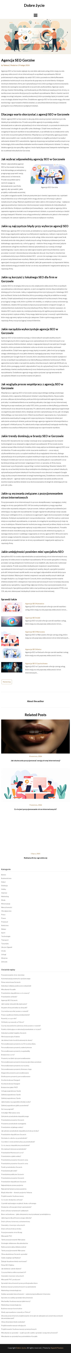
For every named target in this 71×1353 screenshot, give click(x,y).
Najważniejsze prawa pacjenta (12, 1185)
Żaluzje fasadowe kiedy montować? (14, 1261)
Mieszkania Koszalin (8, 989)
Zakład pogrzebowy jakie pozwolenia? (15, 1105)
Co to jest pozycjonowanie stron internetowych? (35, 809)
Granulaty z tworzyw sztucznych (13, 1225)
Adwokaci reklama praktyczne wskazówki (16, 986)
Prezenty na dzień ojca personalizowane (15, 1058)
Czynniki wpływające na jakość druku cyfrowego (18, 1203)
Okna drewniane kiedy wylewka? (13, 1322)
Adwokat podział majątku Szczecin (13, 1033)
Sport (3, 933)
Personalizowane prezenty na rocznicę (15, 1066)
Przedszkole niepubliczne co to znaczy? (15, 993)
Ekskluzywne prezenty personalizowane (15, 1076)
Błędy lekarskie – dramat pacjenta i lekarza (16, 1192)
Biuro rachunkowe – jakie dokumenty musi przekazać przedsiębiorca (25, 1214)
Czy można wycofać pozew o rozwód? (14, 1011)
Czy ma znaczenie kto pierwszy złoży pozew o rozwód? (21, 1026)
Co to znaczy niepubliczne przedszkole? (15, 1145)
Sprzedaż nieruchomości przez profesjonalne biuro (19, 1283)
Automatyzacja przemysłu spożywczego (15, 979)
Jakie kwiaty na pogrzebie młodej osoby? (16, 1102)
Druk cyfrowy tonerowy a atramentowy (15, 1221)
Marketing (7, 682)
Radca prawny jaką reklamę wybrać (13, 1247)
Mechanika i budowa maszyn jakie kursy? (16, 1301)
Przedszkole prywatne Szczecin (12, 1120)
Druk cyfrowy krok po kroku (11, 1229)
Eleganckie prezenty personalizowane (15, 1073)
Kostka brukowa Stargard (10, 1080)
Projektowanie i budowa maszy (12, 1196)
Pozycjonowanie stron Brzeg (11, 1232)
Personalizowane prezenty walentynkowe (16, 1047)
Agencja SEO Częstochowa (36, 663)
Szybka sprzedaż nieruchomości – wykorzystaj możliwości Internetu (25, 1294)
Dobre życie (34, 5)
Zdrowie (4, 962)
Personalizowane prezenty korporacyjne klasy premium (21, 1062)
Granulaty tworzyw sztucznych (12, 1276)
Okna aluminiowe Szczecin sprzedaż (14, 1254)
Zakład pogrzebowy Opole (11, 1095)
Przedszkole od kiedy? (9, 997)
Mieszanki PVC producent (10, 1279)
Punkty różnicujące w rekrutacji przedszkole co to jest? (21, 1029)
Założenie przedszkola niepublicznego (15, 1116)
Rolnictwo (5, 925)
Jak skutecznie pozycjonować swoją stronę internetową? (35, 760)
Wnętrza (4, 958)
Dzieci (3, 882)
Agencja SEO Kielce (33, 649)
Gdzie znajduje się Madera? (11, 1258)
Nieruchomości (6, 907)
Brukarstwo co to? (8, 1055)
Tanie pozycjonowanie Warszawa (13, 1240)
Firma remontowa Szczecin (11, 982)
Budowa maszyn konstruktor (11, 1308)
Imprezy (4, 893)
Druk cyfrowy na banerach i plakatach (14, 1211)
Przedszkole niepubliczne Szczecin (13, 1134)
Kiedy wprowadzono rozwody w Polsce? (15, 1312)
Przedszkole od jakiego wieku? (12, 1127)
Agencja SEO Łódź (32, 618)
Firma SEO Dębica (7, 1265)
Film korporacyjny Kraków (10, 1037)
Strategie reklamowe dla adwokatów (14, 1243)
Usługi (3, 954)
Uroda (3, 951)
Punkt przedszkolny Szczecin (11, 1167)
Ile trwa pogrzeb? (7, 1109)
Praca (3, 915)
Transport (5, 940)
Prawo (3, 918)
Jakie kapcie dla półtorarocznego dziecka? (16, 1218)
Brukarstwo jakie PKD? (9, 1087)
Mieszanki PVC (6, 1236)
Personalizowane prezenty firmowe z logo (16, 1069)
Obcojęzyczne (6, 911)
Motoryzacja (5, 904)
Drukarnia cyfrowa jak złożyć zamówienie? (16, 1207)
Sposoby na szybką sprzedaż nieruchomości (17, 1298)
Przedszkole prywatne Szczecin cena (14, 1160)
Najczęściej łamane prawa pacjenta (13, 1189)
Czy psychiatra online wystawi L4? (13, 1272)
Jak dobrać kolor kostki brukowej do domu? (16, 1040)
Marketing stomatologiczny (11, 1290)
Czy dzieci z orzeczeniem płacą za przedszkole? (18, 1142)
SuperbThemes (57, 1348)
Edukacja (4, 886)
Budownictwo (6, 878)
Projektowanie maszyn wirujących (13, 1325)
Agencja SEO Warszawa (35, 632)
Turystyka (5, 944)
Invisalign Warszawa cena (10, 1113)
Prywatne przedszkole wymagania (13, 1124)
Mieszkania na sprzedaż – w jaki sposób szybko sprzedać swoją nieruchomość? (29, 1333)
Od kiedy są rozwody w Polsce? (12, 1022)
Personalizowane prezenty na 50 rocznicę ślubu (18, 1044)
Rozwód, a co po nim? (9, 1018)
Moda (3, 900)
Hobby (3, 889)
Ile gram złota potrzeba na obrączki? (14, 1008)
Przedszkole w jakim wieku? (11, 1156)
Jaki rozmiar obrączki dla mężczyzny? (14, 1004)
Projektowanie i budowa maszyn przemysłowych (19, 1329)
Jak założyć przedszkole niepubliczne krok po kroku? (20, 1131)
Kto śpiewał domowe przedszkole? (13, 1149)
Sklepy (3, 929)
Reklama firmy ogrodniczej (35, 858)
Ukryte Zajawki (6, 947)
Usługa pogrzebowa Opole (11, 1091)
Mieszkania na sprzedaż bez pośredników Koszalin (19, 1336)
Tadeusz (6, 65)
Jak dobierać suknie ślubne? (11, 1269)
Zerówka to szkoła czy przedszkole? (14, 1138)
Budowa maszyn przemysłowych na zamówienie (18, 1287)
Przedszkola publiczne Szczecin (12, 1174)
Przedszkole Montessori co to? (12, 1153)
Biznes (3, 875)
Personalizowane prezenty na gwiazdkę (15, 1051)
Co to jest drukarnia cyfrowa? (12, 1200)
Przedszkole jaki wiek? (9, 1171)
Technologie (5, 936)
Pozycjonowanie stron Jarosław (12, 975)
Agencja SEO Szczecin (9, 1000)
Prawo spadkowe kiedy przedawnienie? (15, 1015)
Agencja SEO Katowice (34, 604)
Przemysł (4, 922)
